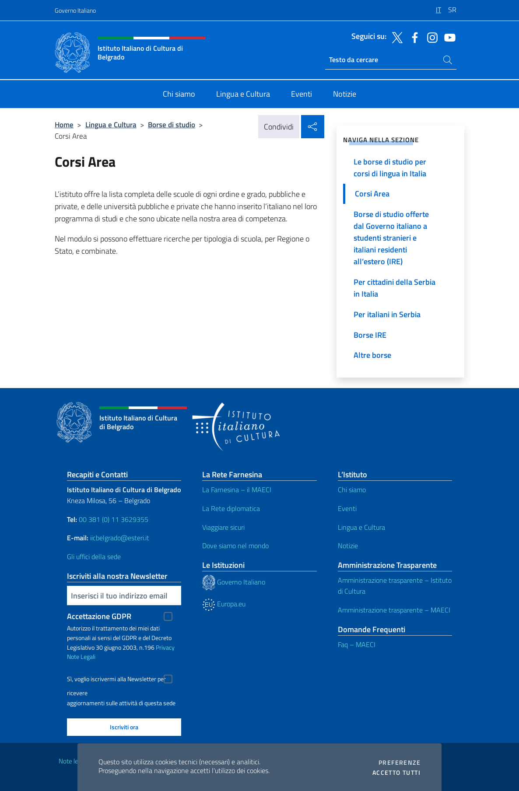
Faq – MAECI (356, 644)
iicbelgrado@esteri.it (119, 537)
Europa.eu (223, 603)
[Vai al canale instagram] (430, 37)
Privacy (165, 647)
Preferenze (400, 763)
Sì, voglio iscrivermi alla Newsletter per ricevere (116, 680)
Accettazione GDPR (99, 616)
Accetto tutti (396, 773)
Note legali (73, 761)
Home (64, 124)
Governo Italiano (75, 10)
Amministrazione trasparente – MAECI (394, 610)
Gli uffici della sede (94, 556)
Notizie (348, 545)
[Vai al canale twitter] (395, 37)
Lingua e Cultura (111, 124)
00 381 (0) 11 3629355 (113, 519)
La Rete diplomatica (231, 508)
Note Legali (81, 656)
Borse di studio (171, 124)
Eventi (347, 508)
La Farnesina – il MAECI (236, 489)
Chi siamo (352, 489)
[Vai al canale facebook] (412, 37)
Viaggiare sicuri (223, 527)
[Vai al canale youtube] (447, 37)
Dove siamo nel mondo (235, 545)
